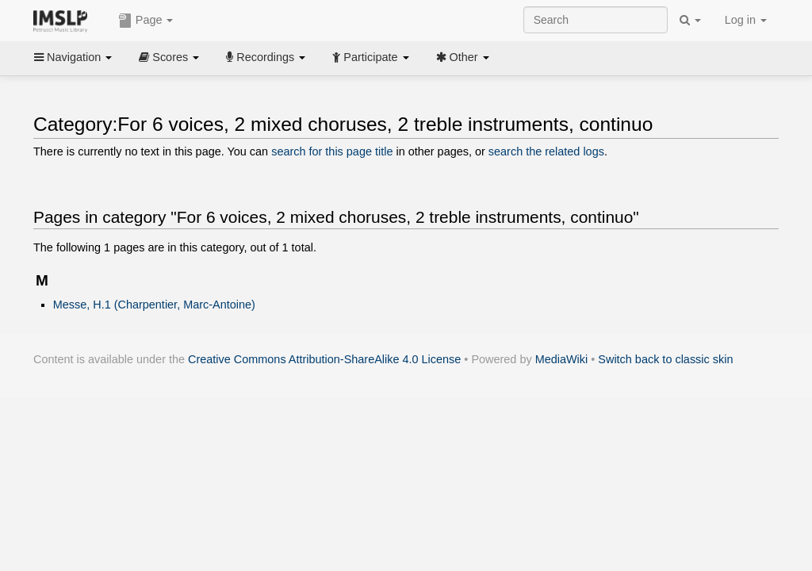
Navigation (73, 57)
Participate (370, 57)
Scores (169, 57)
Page (146, 20)
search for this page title (332, 151)
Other (462, 57)
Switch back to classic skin (665, 359)
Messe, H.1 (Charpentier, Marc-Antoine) (154, 304)
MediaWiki (561, 359)
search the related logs (546, 151)
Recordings (265, 57)
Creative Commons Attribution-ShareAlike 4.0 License (324, 359)
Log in (746, 19)
